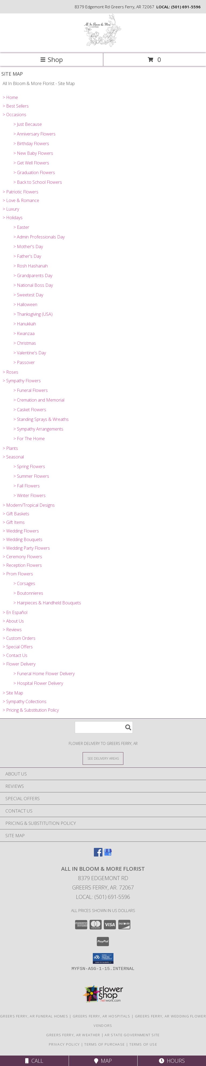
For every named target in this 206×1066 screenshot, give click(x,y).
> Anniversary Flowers (34, 134)
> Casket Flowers (29, 410)
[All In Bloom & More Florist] (103, 45)
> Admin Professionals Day (39, 237)
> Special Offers (18, 647)
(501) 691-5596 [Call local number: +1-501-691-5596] (186, 6)
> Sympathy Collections (24, 701)
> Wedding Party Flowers (26, 548)
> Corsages (24, 583)
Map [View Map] (103, 1060)
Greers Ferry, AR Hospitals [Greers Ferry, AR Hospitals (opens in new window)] (101, 1016)
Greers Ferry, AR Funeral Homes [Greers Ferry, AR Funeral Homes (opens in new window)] (34, 1016)
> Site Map (13, 693)
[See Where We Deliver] (103, 758)
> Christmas (24, 343)
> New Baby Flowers (33, 153)
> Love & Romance (21, 200)
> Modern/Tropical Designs (29, 505)
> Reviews (12, 630)
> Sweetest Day (28, 295)
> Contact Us (15, 655)
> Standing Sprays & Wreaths (41, 419)
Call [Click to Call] (34, 1060)
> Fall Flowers (26, 486)
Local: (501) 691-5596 (103, 896)
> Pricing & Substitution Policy (31, 710)
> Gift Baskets (16, 514)
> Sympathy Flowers (22, 381)
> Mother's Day (28, 246)
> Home (10, 97)
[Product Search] (104, 727)
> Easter (21, 227)
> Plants (10, 448)
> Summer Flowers (31, 476)
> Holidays (13, 217)
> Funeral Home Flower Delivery (44, 674)
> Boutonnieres (28, 593)
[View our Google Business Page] (108, 855)
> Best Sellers (16, 106)
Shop (51, 59)
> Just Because (27, 124)
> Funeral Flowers (30, 390)
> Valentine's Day (29, 353)
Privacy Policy (64, 1044)
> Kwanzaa (24, 333)
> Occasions (14, 114)
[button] (103, 958)
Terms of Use (143, 1044)
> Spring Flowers (29, 466)
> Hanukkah (24, 324)
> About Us (13, 621)
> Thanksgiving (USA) (33, 314)
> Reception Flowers (22, 565)
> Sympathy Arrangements (38, 429)
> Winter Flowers (29, 495)
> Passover (24, 362)
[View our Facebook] (98, 855)
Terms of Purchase (104, 1044)
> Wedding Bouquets (22, 539)
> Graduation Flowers (34, 172)
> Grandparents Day (32, 275)
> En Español (15, 612)
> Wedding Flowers (21, 531)
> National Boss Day (33, 285)
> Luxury (11, 209)
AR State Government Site (132, 1034)
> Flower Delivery (19, 664)
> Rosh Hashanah (30, 266)
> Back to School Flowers (37, 182)
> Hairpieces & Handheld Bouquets (47, 603)
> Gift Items (14, 522)
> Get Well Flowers (31, 163)
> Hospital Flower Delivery (38, 683)
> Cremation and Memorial (38, 400)
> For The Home (29, 439)
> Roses (10, 372)
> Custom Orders (19, 638)
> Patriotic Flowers (20, 192)
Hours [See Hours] (172, 1060)
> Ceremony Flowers (22, 557)
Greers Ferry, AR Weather (73, 1034)
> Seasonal (13, 457)
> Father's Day (27, 256)
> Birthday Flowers (31, 143)
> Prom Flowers (18, 574)
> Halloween (25, 304)
